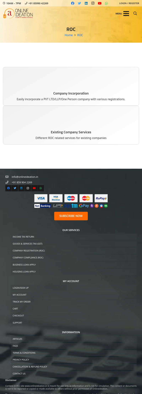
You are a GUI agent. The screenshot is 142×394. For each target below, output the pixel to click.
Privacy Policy (21, 359)
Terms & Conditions (24, 352)
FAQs (15, 345)
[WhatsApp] (106, 3)
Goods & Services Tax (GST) (27, 243)
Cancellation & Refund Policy (30, 366)
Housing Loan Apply (24, 271)
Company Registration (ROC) (29, 250)
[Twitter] (79, 3)
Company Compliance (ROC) (28, 257)
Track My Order (22, 301)
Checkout (18, 315)
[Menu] (122, 13)
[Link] (18, 13)
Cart (15, 308)
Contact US (19, 373)
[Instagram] (93, 3)
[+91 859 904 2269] (8, 182)
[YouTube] (100, 3)
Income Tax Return (23, 236)
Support (17, 322)
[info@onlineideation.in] (8, 177)
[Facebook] (72, 3)
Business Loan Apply (24, 264)
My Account (19, 294)
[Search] (135, 14)
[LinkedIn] (86, 3)
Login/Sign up (21, 287)
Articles (17, 338)
